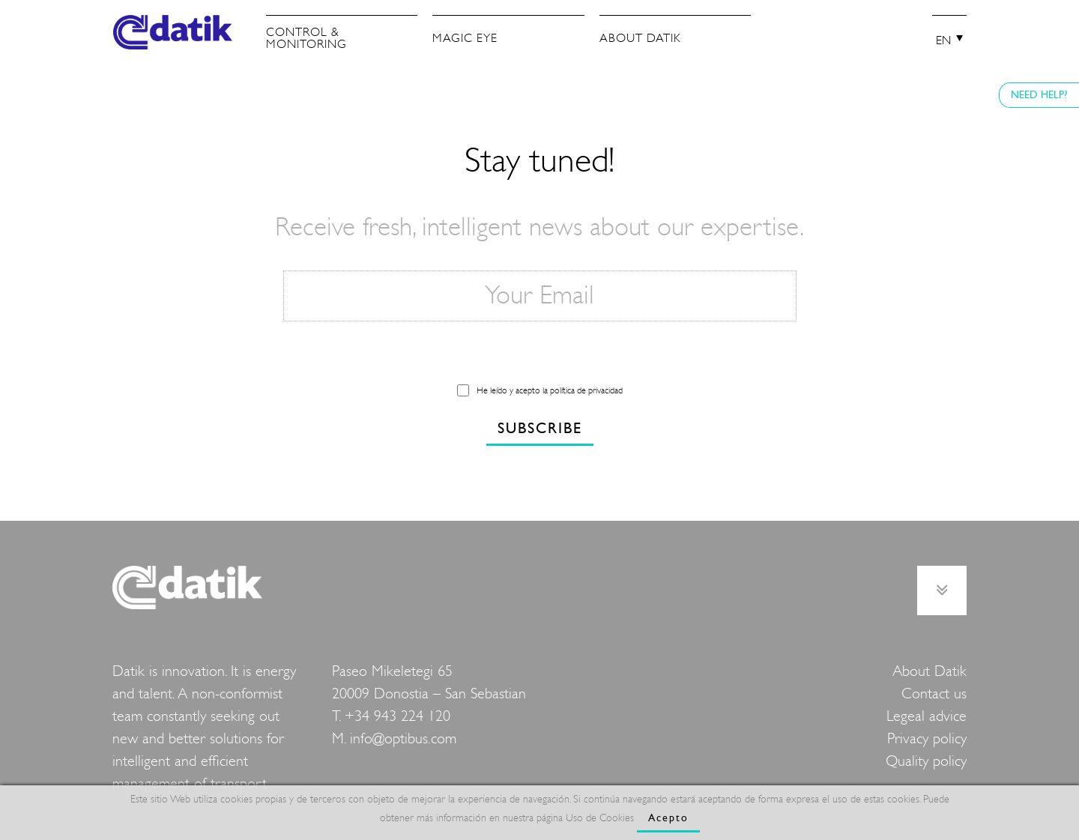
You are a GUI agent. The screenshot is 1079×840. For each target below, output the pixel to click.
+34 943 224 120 (397, 716)
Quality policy (926, 761)
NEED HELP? (1039, 94)
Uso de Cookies (600, 818)
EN (943, 40)
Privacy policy (927, 738)
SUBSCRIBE (540, 428)
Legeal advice (926, 716)
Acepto (668, 818)
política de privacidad (586, 390)
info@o (371, 738)
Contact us (934, 693)
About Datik (929, 671)
